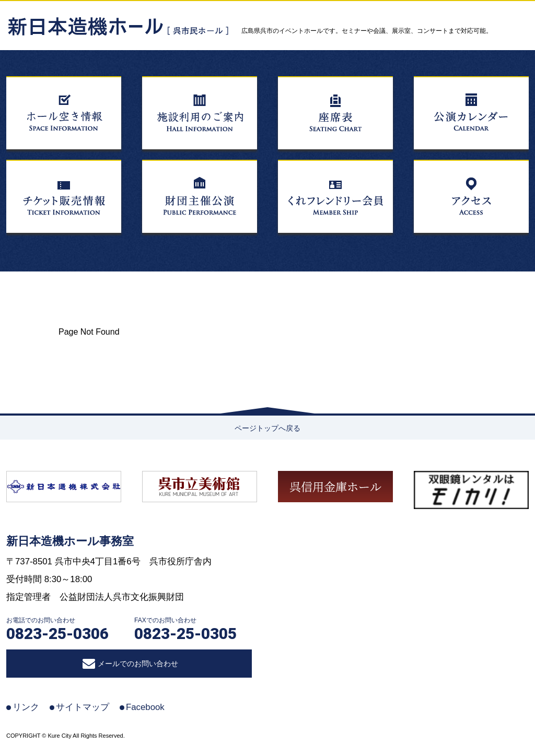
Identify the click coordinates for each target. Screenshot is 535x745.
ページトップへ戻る (267, 428)
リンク (26, 707)
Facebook (145, 707)
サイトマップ (82, 707)
